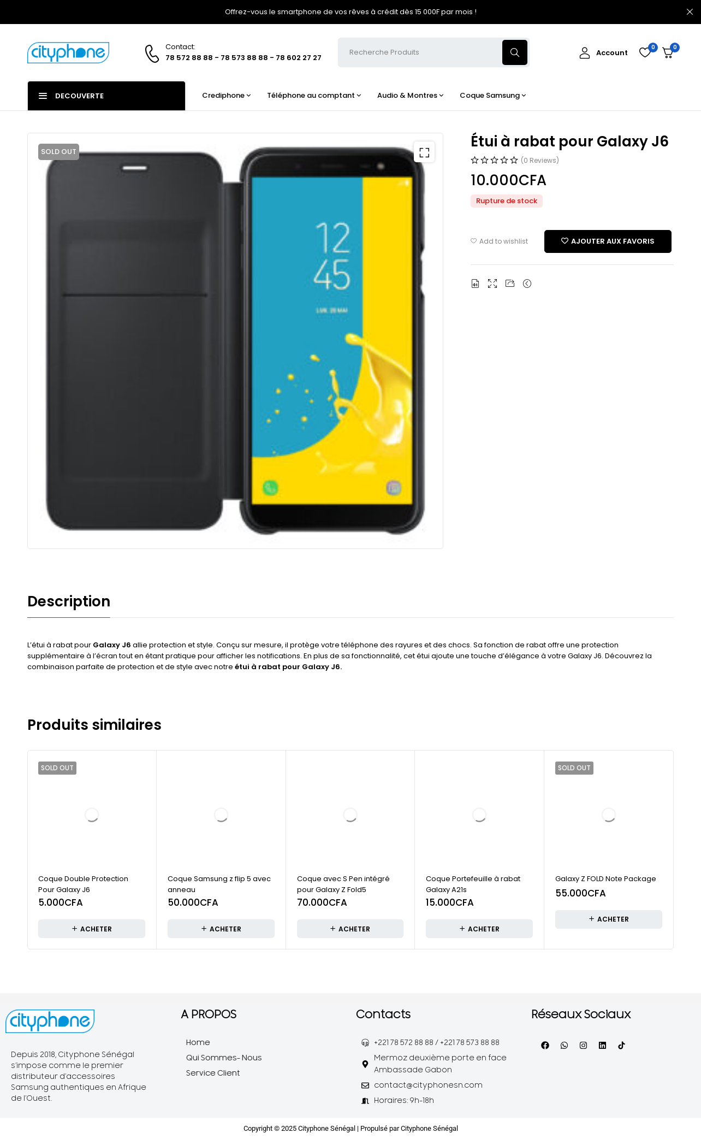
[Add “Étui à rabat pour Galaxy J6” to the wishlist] (608, 242)
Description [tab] (68, 601)
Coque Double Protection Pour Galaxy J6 (83, 883)
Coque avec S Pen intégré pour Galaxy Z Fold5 (343, 883)
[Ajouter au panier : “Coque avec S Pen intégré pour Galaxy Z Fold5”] (350, 928)
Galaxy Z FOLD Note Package (605, 878)
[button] (421, 155)
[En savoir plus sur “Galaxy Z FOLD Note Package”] (608, 918)
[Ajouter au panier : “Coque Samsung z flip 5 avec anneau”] (221, 928)
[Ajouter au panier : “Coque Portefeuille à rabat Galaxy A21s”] (479, 928)
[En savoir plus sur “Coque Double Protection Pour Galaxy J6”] (91, 928)
